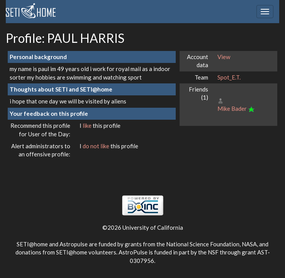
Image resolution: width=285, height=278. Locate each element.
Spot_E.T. (229, 77)
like (88, 125)
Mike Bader (232, 108)
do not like (96, 145)
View (223, 56)
